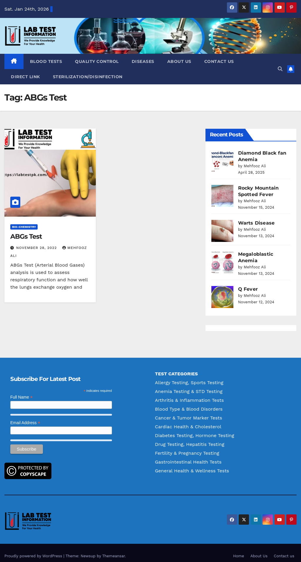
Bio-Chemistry (24, 226)
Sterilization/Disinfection (88, 76)
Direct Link (25, 76)
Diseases (143, 61)
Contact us (219, 61)
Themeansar (113, 549)
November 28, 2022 (37, 248)
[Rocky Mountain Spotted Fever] (222, 189)
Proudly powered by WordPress (33, 549)
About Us (179, 61)
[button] (280, 69)
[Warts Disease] (222, 224)
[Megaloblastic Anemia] (222, 256)
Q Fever (248, 282)
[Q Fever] (222, 291)
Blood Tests (46, 61)
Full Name (21, 391)
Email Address (25, 416)
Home (238, 549)
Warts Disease (256, 216)
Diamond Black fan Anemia (250, 153)
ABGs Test (26, 236)
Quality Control (97, 61)
